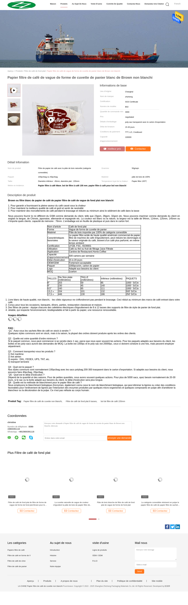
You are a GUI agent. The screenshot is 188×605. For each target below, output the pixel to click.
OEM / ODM (97, 555)
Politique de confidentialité (129, 581)
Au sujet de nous (79, 4)
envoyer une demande (119, 438)
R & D (94, 561)
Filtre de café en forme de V (19, 555)
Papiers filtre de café (16, 550)
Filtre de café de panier (17, 566)
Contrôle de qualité (114, 4)
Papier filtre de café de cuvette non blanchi (43, 401)
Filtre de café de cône (16, 561)
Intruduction (55, 550)
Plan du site (102, 581)
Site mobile (157, 581)
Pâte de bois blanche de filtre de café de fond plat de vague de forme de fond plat (116, 503)
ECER (167, 586)
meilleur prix (112, 148)
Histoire (53, 555)
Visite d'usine (96, 4)
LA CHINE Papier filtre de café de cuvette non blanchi (40, 586)
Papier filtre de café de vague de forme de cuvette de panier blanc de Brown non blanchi (83, 71)
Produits (63, 4)
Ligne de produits (99, 550)
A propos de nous (69, 581)
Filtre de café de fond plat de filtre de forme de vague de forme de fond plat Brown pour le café (27, 503)
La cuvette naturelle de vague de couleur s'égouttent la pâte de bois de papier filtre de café (71, 503)
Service (53, 561)
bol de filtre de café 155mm (113, 401)
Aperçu (30, 581)
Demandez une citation (154, 4)
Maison (53, 4)
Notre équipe (55, 566)
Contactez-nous (133, 4)
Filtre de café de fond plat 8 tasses (81, 401)
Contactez (138, 148)
